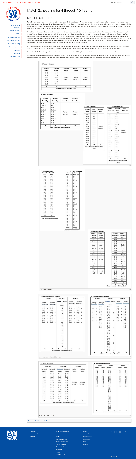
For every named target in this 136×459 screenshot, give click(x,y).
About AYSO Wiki (33, 434)
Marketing (17, 50)
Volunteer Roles (9, 2)
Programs (17, 53)
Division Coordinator (41, 421)
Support (31, 2)
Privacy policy (32, 431)
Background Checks (13, 37)
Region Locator (87, 436)
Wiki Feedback (87, 434)
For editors (86, 444)
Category (30, 421)
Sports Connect (15, 31)
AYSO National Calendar (15, 26)
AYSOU (18, 34)
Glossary (85, 431)
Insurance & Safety (14, 44)
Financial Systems (14, 47)
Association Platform (13, 40)
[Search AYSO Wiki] (119, 2)
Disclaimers (32, 436)
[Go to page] (132, 2)
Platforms (21, 2)
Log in (37, 2)
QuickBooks (86, 439)
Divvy (84, 441)
